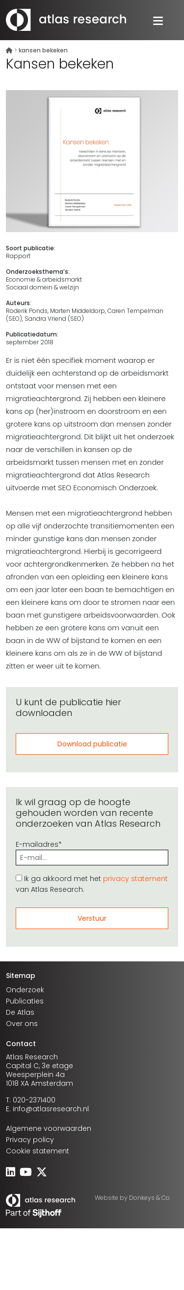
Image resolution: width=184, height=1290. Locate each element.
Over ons (22, 1023)
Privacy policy (30, 1140)
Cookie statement (37, 1151)
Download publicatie (92, 744)
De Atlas (20, 1012)
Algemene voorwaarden (48, 1128)
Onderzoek (25, 990)
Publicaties (25, 1001)
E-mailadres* (92, 850)
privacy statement (135, 879)
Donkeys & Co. (150, 1198)
